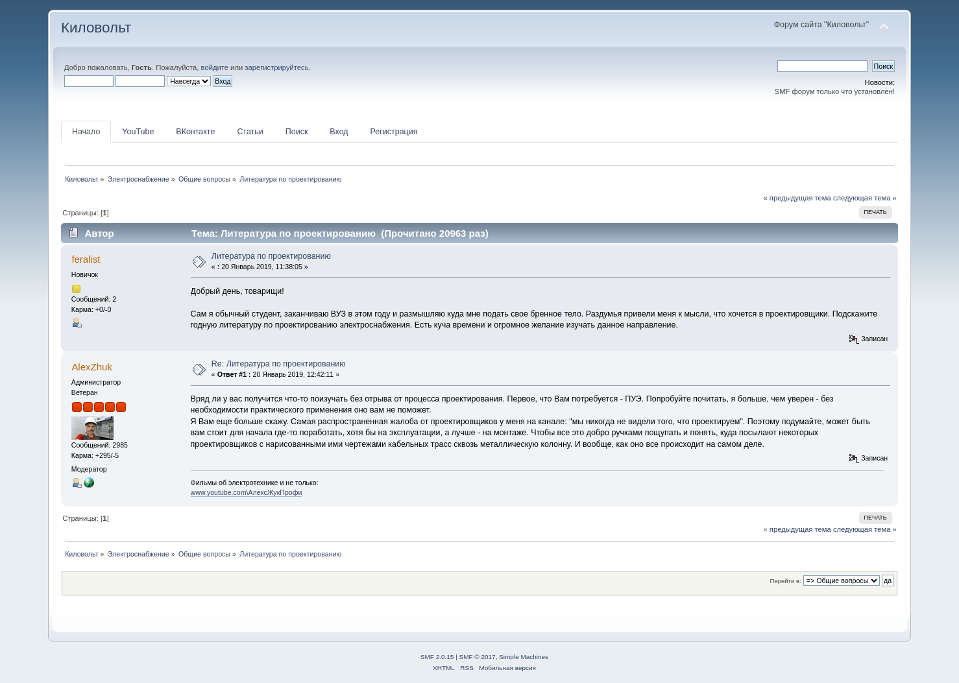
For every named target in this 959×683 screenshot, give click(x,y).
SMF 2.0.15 (437, 656)
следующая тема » (865, 198)
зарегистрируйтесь (276, 67)
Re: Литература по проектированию (279, 363)
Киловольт (96, 27)
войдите (214, 67)
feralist (85, 259)
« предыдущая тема (797, 198)
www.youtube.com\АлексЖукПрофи (246, 492)
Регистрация (394, 131)
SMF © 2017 (477, 656)
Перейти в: (785, 580)
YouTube (138, 131)
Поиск (296, 131)
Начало (86, 131)
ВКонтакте (195, 131)
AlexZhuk (91, 366)
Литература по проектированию (271, 256)
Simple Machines (523, 656)
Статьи (250, 131)
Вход (339, 131)
